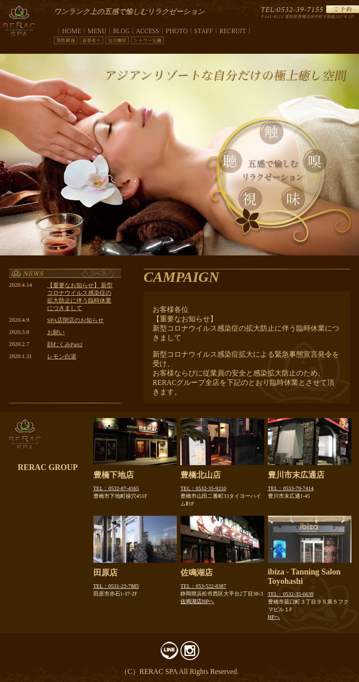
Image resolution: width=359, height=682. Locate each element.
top (69, 29)
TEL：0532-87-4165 (116, 488)
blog (121, 29)
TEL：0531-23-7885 (116, 586)
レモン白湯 (61, 357)
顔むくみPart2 (65, 344)
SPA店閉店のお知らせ (75, 320)
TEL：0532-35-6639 (291, 594)
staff (203, 29)
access (147, 29)
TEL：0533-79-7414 (291, 488)
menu (97, 29)
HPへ (274, 617)
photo (176, 29)
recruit (233, 29)
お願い (56, 332)
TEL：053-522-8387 (203, 586)
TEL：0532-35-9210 (203, 488)
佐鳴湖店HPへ (197, 601)
